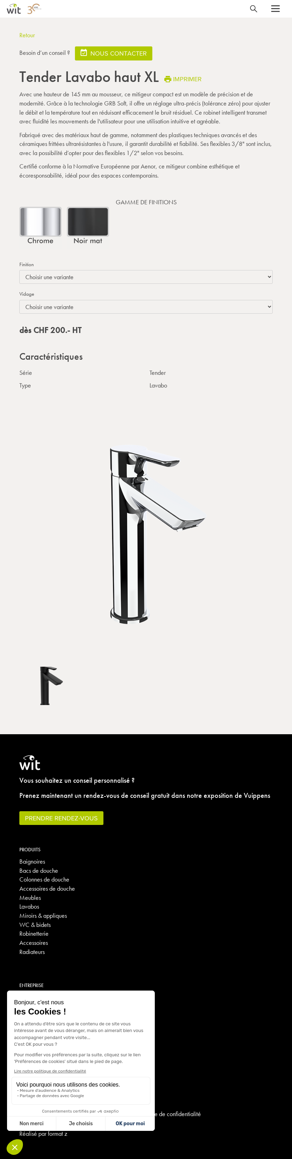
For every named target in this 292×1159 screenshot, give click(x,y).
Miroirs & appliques (43, 915)
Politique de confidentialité (169, 1114)
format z (57, 1133)
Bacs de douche (38, 870)
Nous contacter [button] (114, 53)
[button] (275, 9)
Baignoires (32, 861)
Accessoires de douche (47, 888)
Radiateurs (32, 952)
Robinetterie (34, 933)
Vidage (26, 293)
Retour (27, 35)
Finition (26, 264)
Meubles (30, 898)
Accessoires (33, 943)
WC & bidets (35, 925)
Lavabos (29, 906)
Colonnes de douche (44, 879)
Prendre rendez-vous (61, 818)
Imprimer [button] (183, 79)
